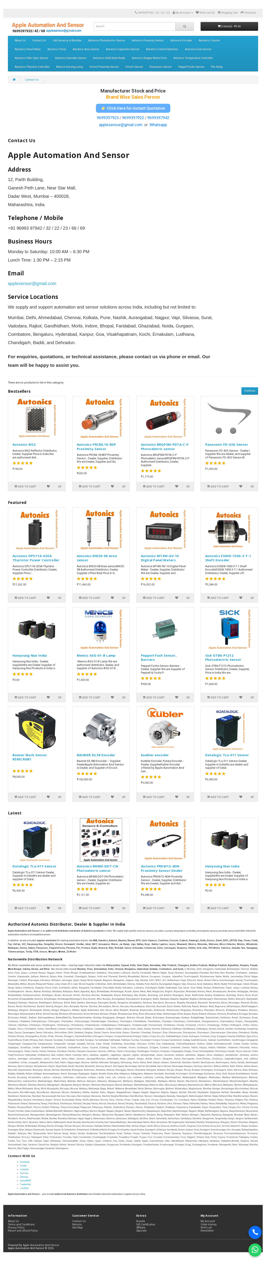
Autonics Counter (209, 40)
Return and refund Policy (23, 1230)
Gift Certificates (145, 1224)
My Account (208, 1221)
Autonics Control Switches (162, 49)
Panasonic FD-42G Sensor (226, 444)
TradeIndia (25, 1184)
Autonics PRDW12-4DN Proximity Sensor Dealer (162, 868)
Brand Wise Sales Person (133, 97)
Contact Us (39, 40)
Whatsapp (158, 124)
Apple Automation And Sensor (41, 1245)
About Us (20, 40)
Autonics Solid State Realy (109, 58)
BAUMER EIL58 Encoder (96, 755)
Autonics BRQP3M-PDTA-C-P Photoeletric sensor (165, 446)
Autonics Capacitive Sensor (122, 49)
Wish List (206, 1227)
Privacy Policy (16, 1227)
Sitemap (24, 1177)
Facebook (24, 1162)
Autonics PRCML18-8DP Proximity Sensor (96, 446)
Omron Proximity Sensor (104, 66)
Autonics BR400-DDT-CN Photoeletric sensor (97, 868)
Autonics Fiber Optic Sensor (31, 58)
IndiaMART (25, 1180)
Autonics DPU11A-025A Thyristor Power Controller (36, 558)
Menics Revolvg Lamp (69, 66)
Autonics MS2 (24, 444)
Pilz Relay (217, 66)
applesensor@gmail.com (120, 124)
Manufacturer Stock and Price (133, 91)
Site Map (77, 1227)
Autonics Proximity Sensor (148, 40)
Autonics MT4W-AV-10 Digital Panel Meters (160, 558)
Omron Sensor (134, 66)
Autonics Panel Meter (28, 49)
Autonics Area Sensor (86, 49)
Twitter (23, 1166)
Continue (249, 390)
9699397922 (133, 117)
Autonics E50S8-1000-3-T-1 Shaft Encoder (228, 558)
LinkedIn (24, 1169)
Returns (77, 1224)
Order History (209, 1224)
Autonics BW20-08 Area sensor (97, 558)
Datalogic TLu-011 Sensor (227, 755)
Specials (141, 1230)
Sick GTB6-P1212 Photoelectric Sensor (223, 657)
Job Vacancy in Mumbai (66, 40)
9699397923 (108, 117)
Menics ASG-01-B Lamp (96, 655)
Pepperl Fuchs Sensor (191, 66)
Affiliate (140, 1227)
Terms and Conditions (21, 1224)
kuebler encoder (155, 755)
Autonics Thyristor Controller (32, 66)
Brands (140, 1221)
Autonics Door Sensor (198, 49)
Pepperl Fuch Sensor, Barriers (158, 657)
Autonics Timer (56, 49)
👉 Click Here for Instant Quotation (133, 108)
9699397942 (158, 117)
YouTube (24, 1173)
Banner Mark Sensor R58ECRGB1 (30, 757)
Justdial (24, 1188)
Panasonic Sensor (160, 66)
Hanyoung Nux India (30, 655)
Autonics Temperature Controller (193, 58)
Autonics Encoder (181, 40)
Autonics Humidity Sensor (70, 58)
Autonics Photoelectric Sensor (106, 40)
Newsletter (207, 1230)
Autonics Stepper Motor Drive (149, 58)
